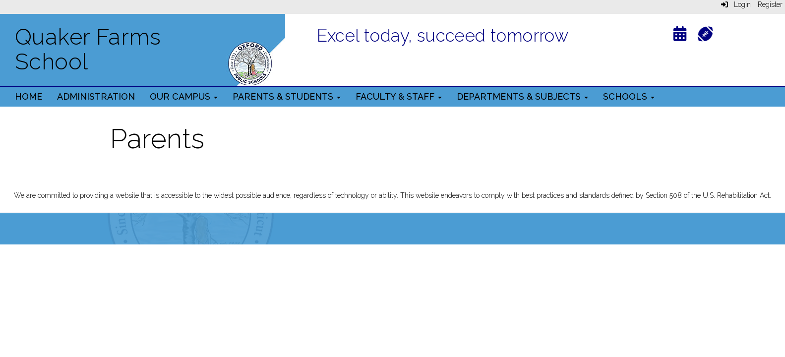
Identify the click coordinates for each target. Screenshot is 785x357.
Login (736, 4)
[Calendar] (679, 36)
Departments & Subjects (522, 96)
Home (28, 96)
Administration (96, 96)
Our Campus (184, 96)
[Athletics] (705, 33)
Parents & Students (287, 96)
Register (770, 4)
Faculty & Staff (399, 96)
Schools (629, 96)
